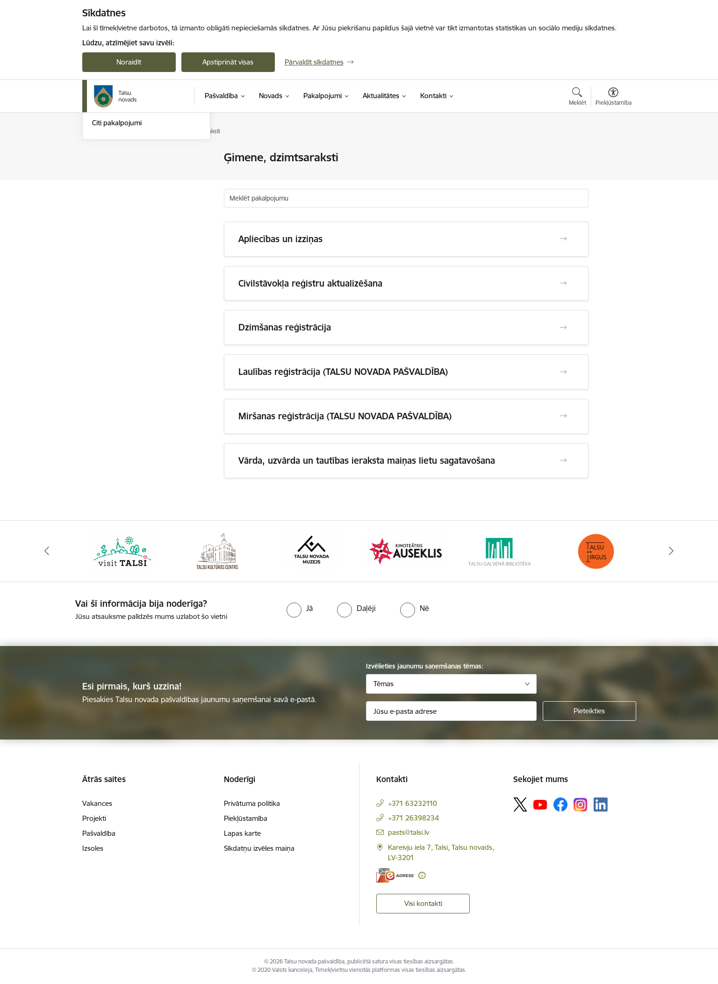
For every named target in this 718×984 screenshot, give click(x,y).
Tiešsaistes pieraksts (124, 157)
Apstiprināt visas (227, 61)
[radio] (300, 608)
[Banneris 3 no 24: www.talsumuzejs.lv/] (311, 550)
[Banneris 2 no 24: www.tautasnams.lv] (217, 550)
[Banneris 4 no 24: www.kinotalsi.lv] (406, 550)
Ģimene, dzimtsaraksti (127, 190)
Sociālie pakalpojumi (123, 206)
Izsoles (92, 848)
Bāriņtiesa (107, 174)
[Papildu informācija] (421, 875)
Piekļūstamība (245, 818)
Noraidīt (128, 61)
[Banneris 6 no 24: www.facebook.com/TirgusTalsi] (595, 550)
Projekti (94, 818)
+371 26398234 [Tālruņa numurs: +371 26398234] (413, 817)
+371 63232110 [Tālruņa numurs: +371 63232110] (412, 803)
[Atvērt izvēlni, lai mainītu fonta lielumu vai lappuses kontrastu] (613, 97)
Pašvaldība (98, 833)
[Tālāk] (671, 551)
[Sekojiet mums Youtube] (540, 804)
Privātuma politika (252, 803)
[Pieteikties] (589, 711)
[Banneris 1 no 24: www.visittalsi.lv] (122, 550)
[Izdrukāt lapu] (613, 153)
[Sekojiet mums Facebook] (560, 804)
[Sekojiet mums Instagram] (581, 805)
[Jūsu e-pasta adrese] (451, 711)
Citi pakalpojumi (117, 222)
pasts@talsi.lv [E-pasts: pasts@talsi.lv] (408, 832)
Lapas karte (242, 833)
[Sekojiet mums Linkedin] (601, 804)
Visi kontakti (423, 903)
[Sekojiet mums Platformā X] (520, 804)
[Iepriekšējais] (46, 551)
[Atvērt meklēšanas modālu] (577, 97)
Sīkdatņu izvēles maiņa (259, 848)
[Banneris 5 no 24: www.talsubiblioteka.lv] (501, 550)
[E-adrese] (395, 875)
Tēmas (383, 683)
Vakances (97, 803)
